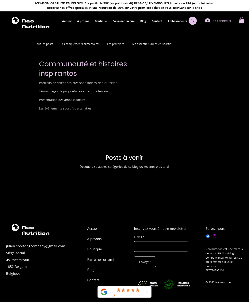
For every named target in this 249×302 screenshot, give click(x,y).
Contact (93, 280)
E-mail (138, 237)
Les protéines (115, 44)
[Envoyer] (145, 261)
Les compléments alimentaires (80, 44)
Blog (90, 269)
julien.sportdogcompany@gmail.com (35, 246)
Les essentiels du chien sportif (151, 44)
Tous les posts (44, 44)
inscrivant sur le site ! (187, 8)
